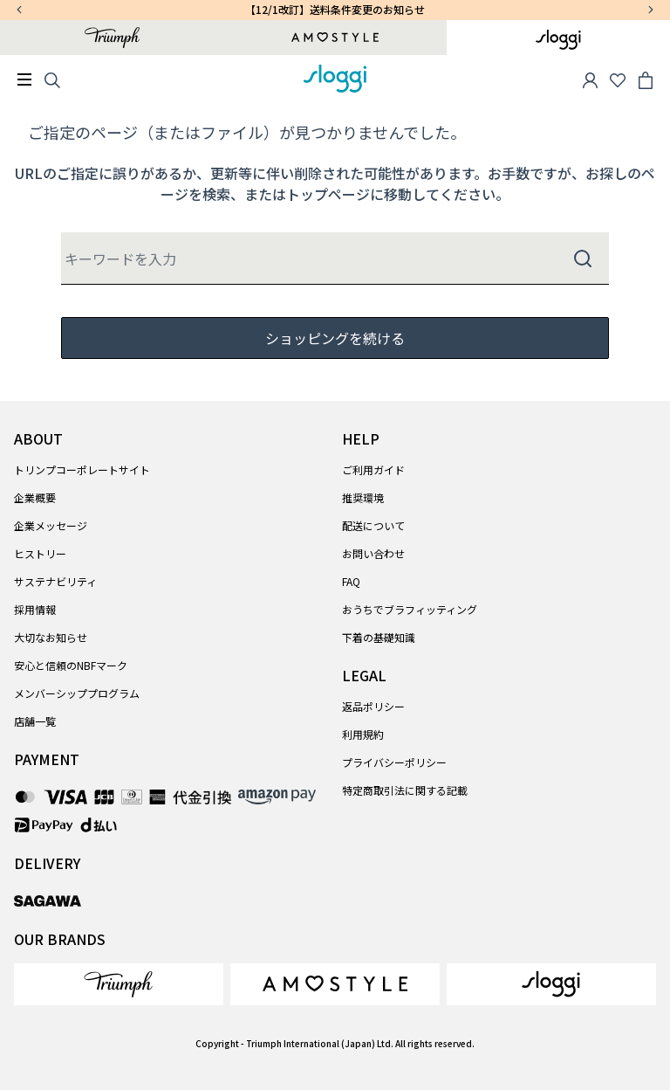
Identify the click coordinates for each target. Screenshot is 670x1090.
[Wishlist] (617, 78)
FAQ (351, 581)
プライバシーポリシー (394, 762)
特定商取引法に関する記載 (405, 790)
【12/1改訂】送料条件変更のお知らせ (335, 9)
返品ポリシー (373, 706)
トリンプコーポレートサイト (82, 469)
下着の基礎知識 (378, 637)
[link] (118, 984)
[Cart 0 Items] (645, 78)
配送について (373, 525)
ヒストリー (40, 553)
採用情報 (35, 609)
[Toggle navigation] (24, 80)
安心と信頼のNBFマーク (70, 665)
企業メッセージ (50, 525)
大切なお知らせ (50, 637)
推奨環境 (363, 497)
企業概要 (35, 497)
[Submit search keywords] (582, 258)
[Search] (52, 78)
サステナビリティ (55, 581)
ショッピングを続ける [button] (335, 338)
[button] (589, 78)
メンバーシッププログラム (77, 693)
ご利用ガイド (373, 469)
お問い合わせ (373, 553)
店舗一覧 (35, 721)
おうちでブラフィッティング (409, 609)
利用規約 (363, 734)
